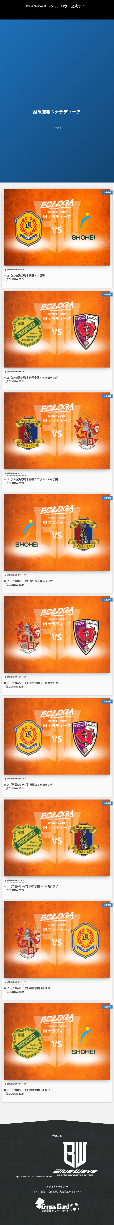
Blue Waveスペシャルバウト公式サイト (57, 6)
